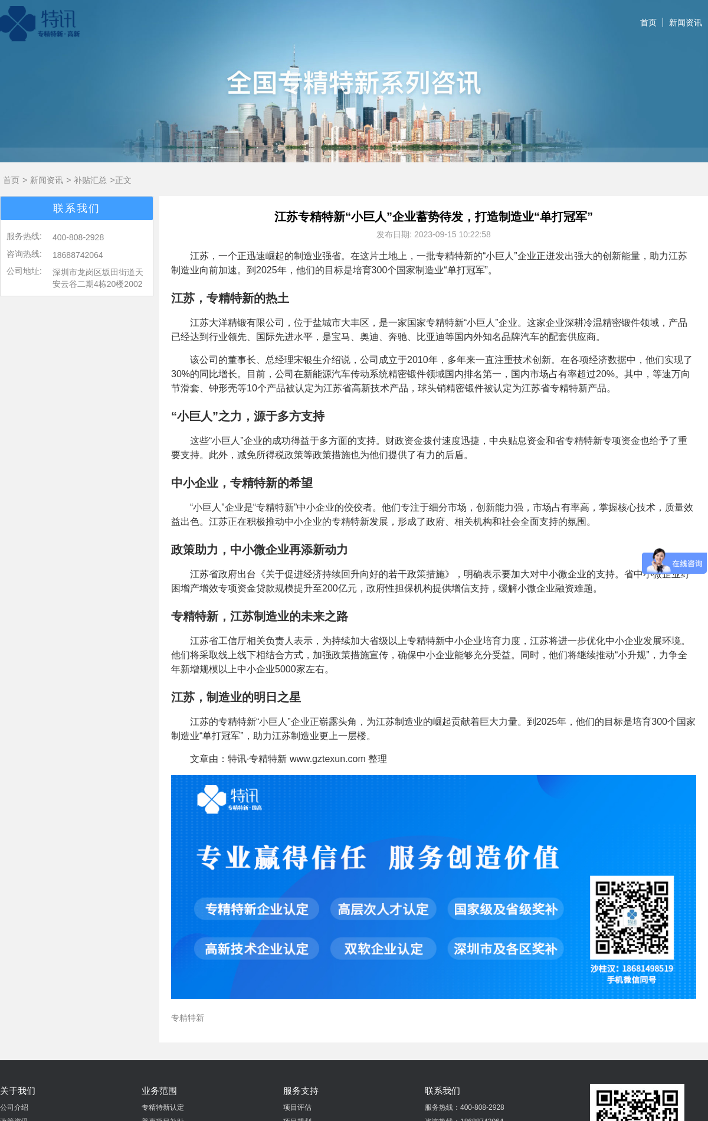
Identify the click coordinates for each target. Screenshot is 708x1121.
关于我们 (17, 1091)
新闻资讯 (685, 22)
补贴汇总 (90, 180)
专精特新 (187, 1017)
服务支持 (301, 1091)
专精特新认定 (163, 1107)
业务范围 (159, 1091)
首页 (648, 22)
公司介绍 (14, 1107)
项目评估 (297, 1107)
